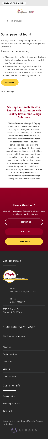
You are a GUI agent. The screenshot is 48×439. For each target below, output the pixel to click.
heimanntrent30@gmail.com (23, 291)
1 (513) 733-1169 (17, 302)
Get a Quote (23, 232)
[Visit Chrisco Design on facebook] (4, 319)
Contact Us (24, 222)
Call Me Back (23, 241)
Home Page (9, 82)
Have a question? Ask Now (14, 3)
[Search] (24, 20)
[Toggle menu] (3, 12)
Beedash (9, 424)
